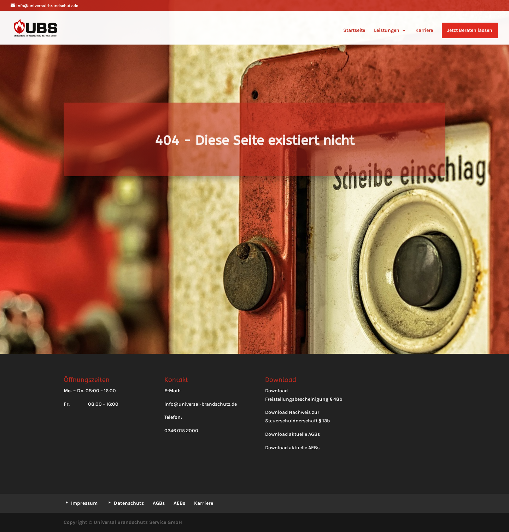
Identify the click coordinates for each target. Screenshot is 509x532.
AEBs (179, 503)
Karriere (424, 30)
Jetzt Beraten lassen (469, 30)
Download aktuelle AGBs (292, 434)
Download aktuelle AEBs (292, 448)
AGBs (159, 503)
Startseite (354, 30)
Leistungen (386, 30)
